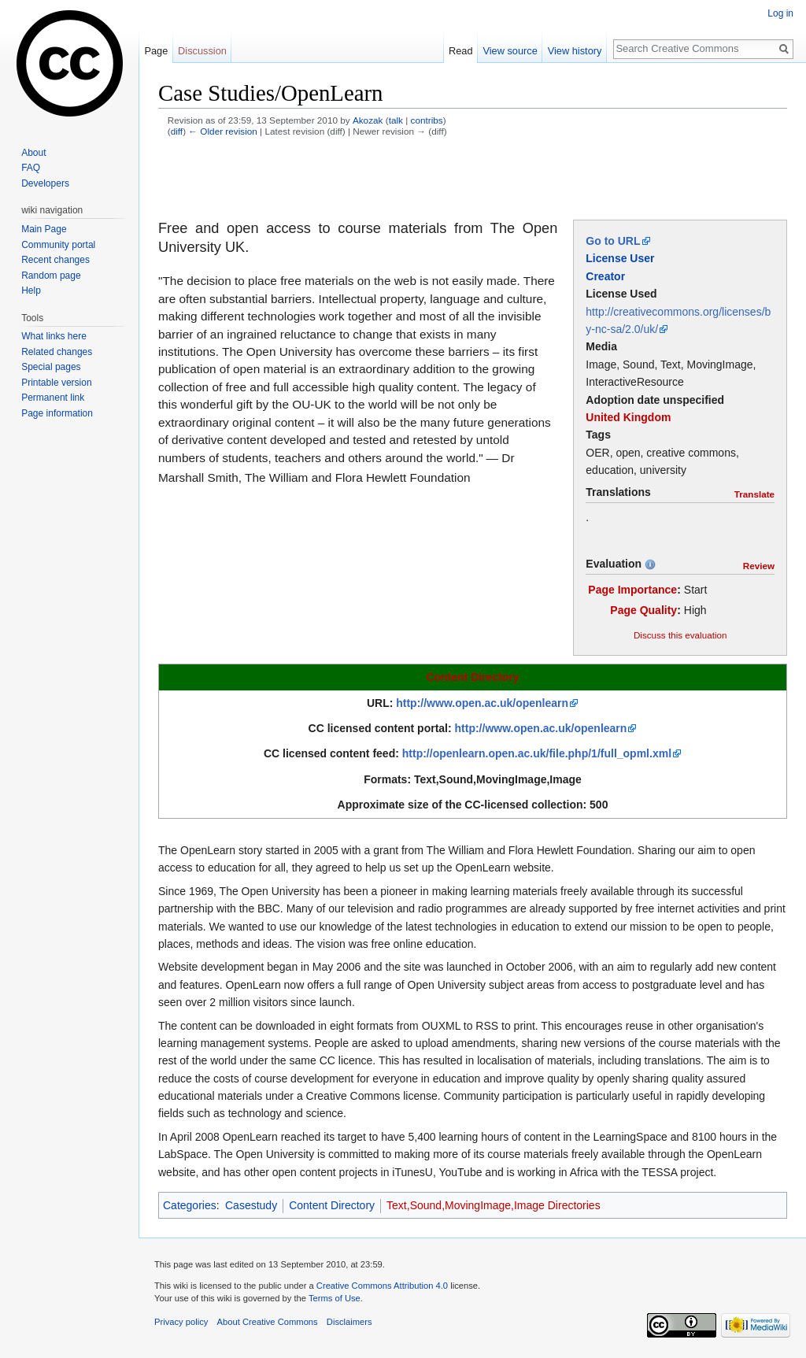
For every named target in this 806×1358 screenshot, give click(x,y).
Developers (45, 183)
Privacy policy (181, 1322)
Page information (57, 413)
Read (461, 51)
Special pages (50, 366)
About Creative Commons (267, 1322)
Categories (189, 1205)
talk (396, 120)
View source (509, 51)
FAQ (30, 167)
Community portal (58, 244)
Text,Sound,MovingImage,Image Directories (493, 1205)
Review (759, 566)
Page (156, 51)
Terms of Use (334, 1298)
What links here (54, 336)
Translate (754, 494)
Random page (50, 275)
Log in (780, 13)
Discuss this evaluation (680, 635)
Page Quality (643, 610)
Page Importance (632, 589)
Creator (605, 276)
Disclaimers (349, 1322)
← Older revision (222, 131)
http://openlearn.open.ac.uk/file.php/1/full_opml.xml (536, 753)
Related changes (56, 351)
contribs (427, 120)
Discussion (202, 51)
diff (177, 131)
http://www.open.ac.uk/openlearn (482, 703)
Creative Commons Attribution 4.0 (382, 1285)
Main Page (43, 229)
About (33, 152)
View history (575, 51)
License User (620, 258)
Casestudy (251, 1205)
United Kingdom (628, 417)
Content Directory (472, 677)
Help (31, 290)
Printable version (56, 382)
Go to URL (613, 241)
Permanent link (52, 397)
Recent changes (55, 259)
